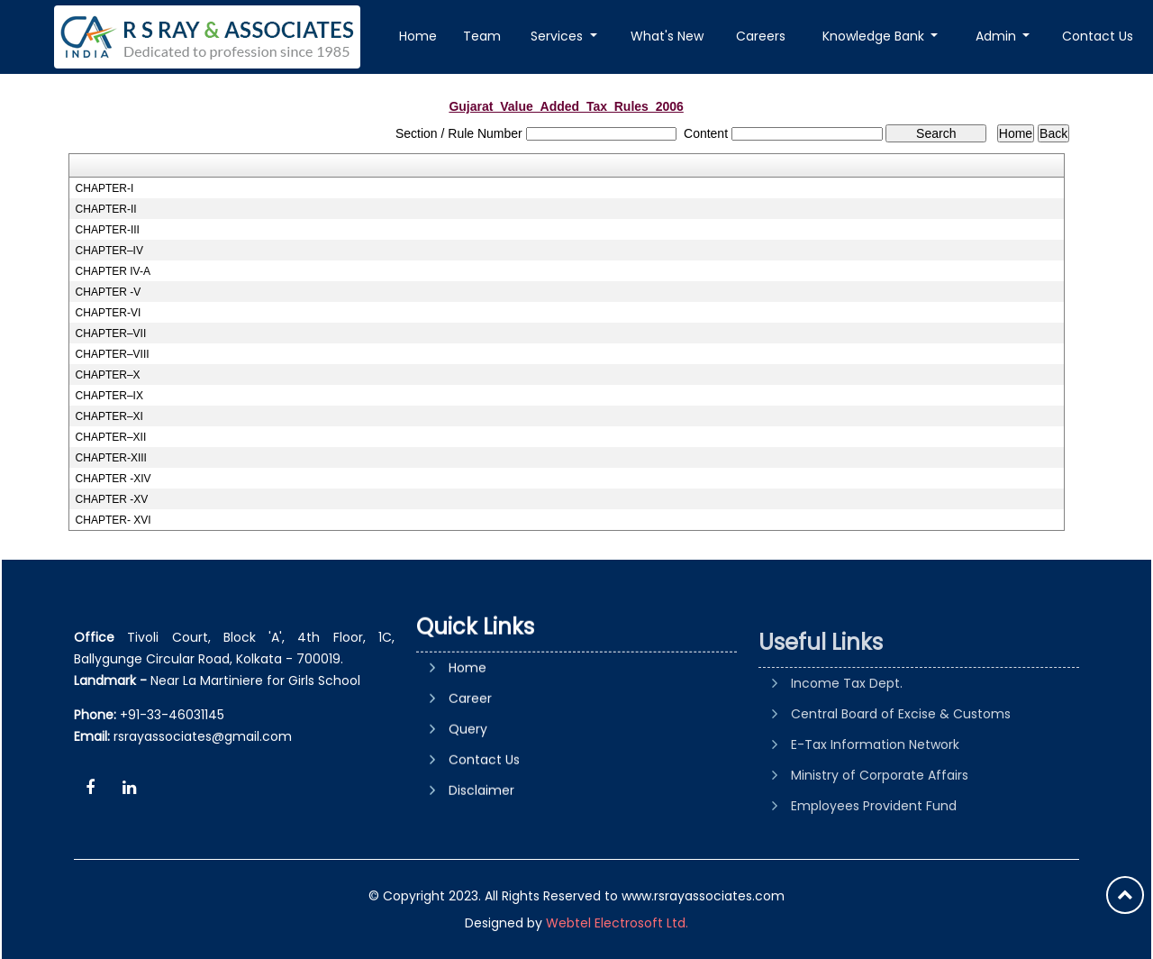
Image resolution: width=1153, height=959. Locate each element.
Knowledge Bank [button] (875, 36)
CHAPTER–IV (109, 250)
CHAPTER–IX (109, 395)
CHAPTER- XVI (113, 520)
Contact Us (1097, 36)
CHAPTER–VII (111, 333)
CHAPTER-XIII (111, 458)
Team (482, 36)
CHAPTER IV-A (113, 271)
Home (418, 36)
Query (468, 801)
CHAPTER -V (108, 292)
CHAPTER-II (106, 209)
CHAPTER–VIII (113, 354)
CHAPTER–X (108, 375)
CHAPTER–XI (109, 416)
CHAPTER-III (108, 230)
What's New (667, 36)
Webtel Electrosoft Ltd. (617, 923)
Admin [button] (998, 36)
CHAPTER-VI (108, 312)
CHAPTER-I (105, 188)
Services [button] (558, 36)
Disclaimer (481, 862)
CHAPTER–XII (111, 437)
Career (470, 770)
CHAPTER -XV (112, 499)
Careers (760, 36)
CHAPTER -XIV (113, 478)
